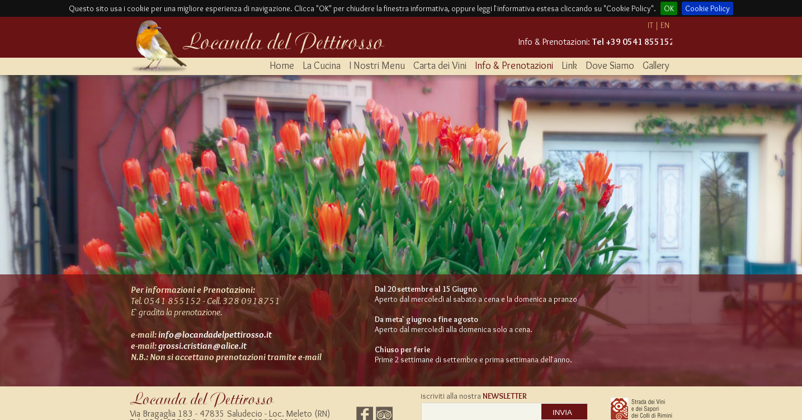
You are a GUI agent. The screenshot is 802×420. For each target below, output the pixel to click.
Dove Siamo (610, 65)
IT (650, 25)
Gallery (656, 65)
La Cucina (322, 65)
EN (665, 25)
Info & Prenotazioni (514, 65)
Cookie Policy (707, 8)
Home (282, 65)
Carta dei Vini (439, 65)
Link (569, 65)
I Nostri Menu (377, 65)
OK (669, 8)
